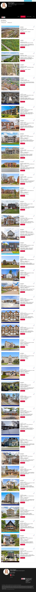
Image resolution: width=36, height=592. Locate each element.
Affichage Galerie (3, 22)
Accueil (19, 16)
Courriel (11, 573)
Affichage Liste (9, 22)
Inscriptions (23, 16)
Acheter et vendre (28, 16)
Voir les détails (22, 33)
